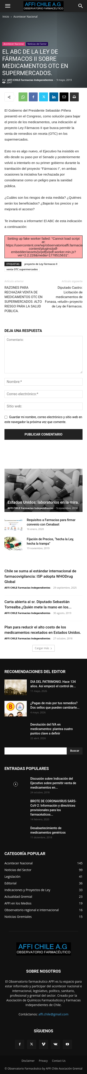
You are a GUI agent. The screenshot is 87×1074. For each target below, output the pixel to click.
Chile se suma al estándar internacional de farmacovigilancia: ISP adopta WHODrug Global (40, 576)
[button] (7, 6)
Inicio (5, 16)
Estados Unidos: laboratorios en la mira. (43, 502)
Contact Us (59, 1061)
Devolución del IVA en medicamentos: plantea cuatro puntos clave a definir (51, 729)
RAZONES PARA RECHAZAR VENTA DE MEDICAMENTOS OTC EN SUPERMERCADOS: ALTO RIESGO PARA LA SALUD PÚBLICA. (23, 299)
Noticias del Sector (37, 43)
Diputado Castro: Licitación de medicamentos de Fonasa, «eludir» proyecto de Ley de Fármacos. (64, 297)
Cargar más (43, 648)
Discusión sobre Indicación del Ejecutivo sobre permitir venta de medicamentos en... (53, 783)
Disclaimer (28, 1061)
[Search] (81, 6)
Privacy (43, 1061)
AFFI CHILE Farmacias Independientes (30, 80)
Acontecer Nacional (25, 16)
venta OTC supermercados (22, 269)
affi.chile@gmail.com (53, 1014)
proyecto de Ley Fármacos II (40, 264)
